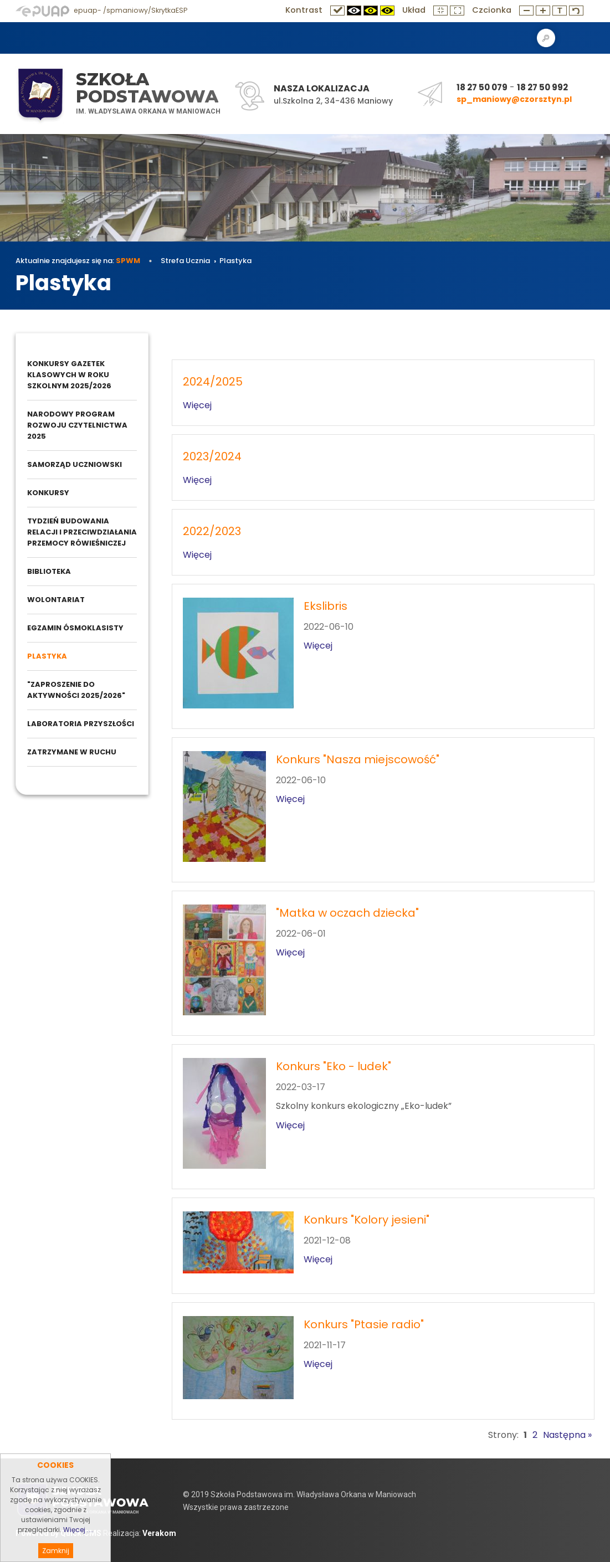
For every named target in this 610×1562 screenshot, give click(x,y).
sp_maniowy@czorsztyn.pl (514, 99)
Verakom (159, 1533)
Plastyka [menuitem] (47, 656)
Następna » (567, 1435)
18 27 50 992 (542, 87)
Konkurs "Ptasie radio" (364, 1324)
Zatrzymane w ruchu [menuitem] (71, 752)
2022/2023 (212, 531)
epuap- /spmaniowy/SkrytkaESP (101, 10)
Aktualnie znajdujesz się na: (78, 260)
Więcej (197, 405)
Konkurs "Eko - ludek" (333, 1066)
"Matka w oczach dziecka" (347, 913)
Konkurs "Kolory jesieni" (366, 1219)
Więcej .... (78, 1546)
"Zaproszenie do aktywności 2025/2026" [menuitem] (76, 690)
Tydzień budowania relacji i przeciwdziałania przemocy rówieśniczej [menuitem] (82, 532)
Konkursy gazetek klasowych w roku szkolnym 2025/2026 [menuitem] (69, 374)
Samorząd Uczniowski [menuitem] (74, 464)
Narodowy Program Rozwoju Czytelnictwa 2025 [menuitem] (77, 425)
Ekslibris (325, 606)
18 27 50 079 (482, 87)
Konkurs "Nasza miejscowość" (357, 759)
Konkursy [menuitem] (48, 492)
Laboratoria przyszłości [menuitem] (80, 723)
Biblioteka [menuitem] (49, 571)
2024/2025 (213, 381)
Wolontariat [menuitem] (56, 599)
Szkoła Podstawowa (147, 88)
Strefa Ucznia (185, 260)
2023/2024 (212, 456)
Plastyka (235, 260)
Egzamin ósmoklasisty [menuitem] (75, 628)
